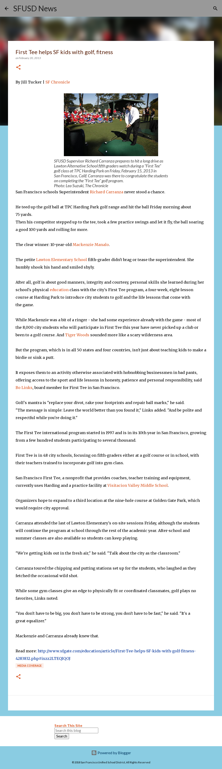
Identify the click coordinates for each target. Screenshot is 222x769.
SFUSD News (35, 8)
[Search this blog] (76, 730)
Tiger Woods (77, 335)
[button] (18, 67)
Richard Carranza (106, 192)
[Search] (63, 8)
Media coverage (29, 665)
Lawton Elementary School (61, 259)
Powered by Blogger (111, 752)
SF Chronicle (57, 82)
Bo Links (24, 387)
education (59, 289)
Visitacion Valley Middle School (137, 485)
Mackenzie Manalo (91, 244)
